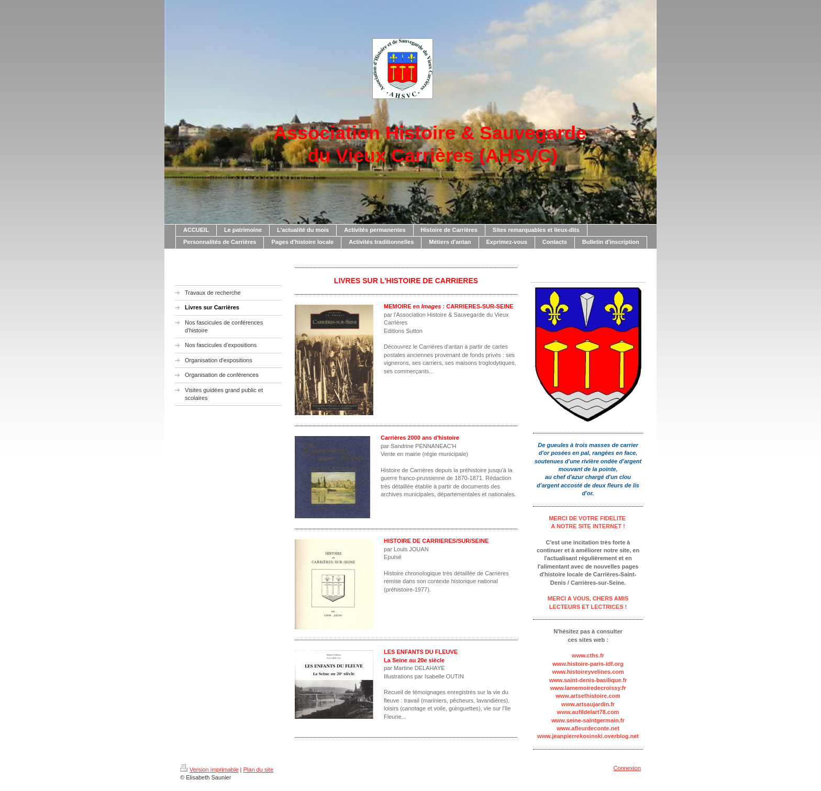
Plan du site (258, 769)
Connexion (627, 768)
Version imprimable (209, 769)
